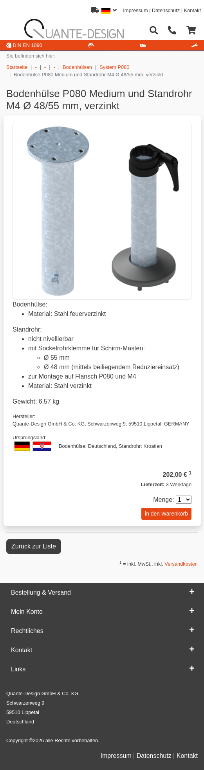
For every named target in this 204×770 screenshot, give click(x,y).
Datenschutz (166, 10)
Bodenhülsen (77, 67)
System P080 (114, 67)
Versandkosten (181, 564)
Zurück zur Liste (33, 546)
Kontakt (192, 10)
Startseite (16, 67)
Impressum (135, 10)
